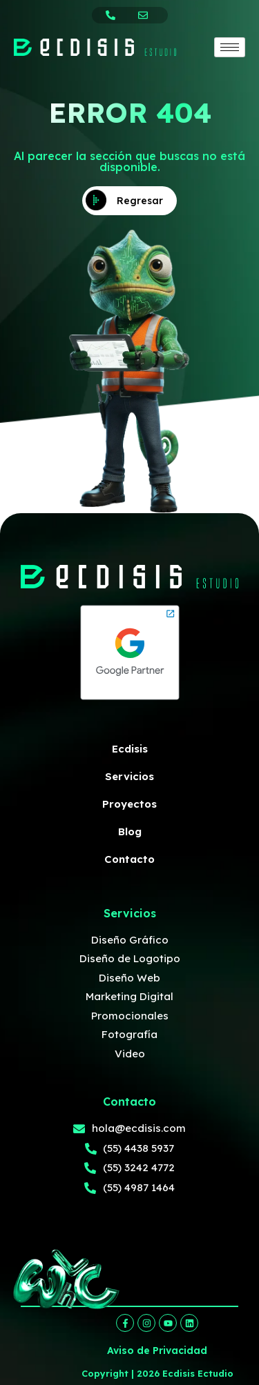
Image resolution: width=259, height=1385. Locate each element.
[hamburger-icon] (229, 47)
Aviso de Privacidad (157, 1350)
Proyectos (129, 803)
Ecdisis (130, 748)
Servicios (129, 776)
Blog (130, 831)
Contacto (129, 859)
